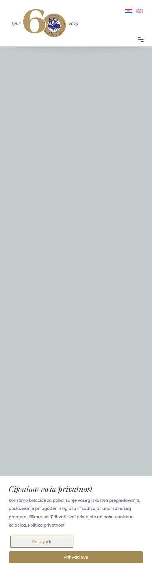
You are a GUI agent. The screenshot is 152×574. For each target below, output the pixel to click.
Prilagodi (41, 541)
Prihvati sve (76, 557)
